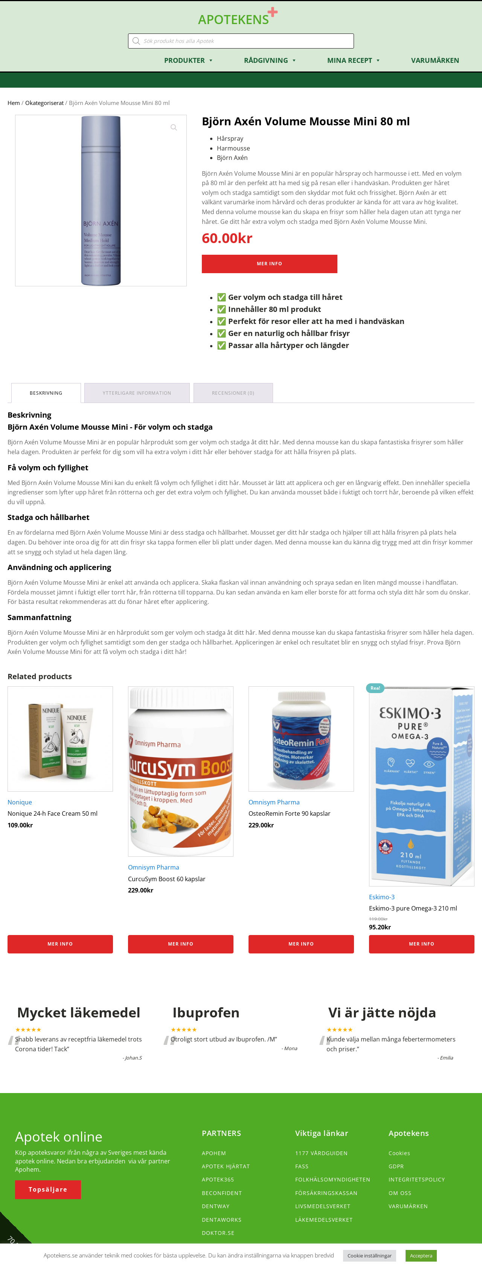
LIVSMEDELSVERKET (323, 1205)
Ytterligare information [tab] (137, 392)
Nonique (20, 801)
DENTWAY (216, 1205)
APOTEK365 (218, 1178)
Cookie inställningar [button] (370, 1255)
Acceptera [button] (421, 1255)
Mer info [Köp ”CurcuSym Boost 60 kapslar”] (181, 943)
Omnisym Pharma (153, 866)
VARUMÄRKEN (408, 1205)
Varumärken (435, 59)
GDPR (396, 1165)
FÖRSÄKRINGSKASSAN (326, 1192)
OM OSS (400, 1192)
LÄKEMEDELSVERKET (324, 1219)
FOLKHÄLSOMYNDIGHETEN (333, 1178)
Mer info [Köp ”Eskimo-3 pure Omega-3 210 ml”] (422, 943)
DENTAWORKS (222, 1219)
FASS (302, 1165)
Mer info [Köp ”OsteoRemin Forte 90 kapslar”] (301, 943)
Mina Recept (354, 59)
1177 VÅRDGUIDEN (321, 1152)
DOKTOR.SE (218, 1232)
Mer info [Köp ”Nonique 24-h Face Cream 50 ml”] (60, 943)
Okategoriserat (44, 102)
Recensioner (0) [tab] (233, 392)
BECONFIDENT (222, 1192)
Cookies (399, 1152)
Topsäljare (48, 1188)
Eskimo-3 (382, 896)
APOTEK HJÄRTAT (226, 1165)
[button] (174, 127)
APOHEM (214, 1152)
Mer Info (269, 263)
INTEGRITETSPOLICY (417, 1178)
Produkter (189, 59)
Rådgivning (270, 59)
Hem (14, 102)
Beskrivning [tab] (46, 392)
